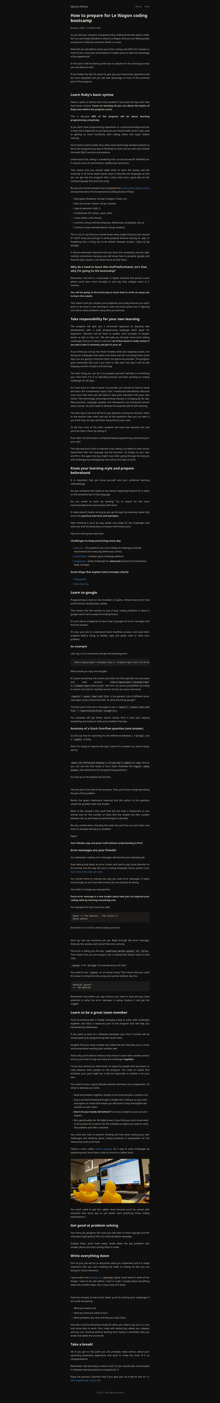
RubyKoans (80, 561)
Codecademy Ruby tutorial (135, 188)
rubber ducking (103, 1148)
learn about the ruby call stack (86, 871)
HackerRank (80, 556)
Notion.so (97, 1277)
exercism (78, 547)
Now (147, 6)
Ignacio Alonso (79, 6)
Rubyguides (80, 579)
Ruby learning (81, 583)
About (138, 6)
